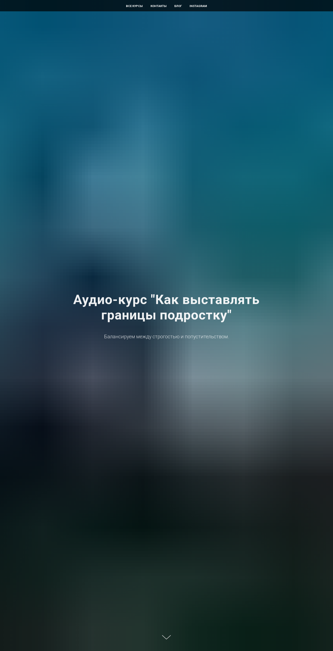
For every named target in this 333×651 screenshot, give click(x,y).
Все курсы (134, 6)
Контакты (158, 6)
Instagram (198, 6)
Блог (178, 6)
